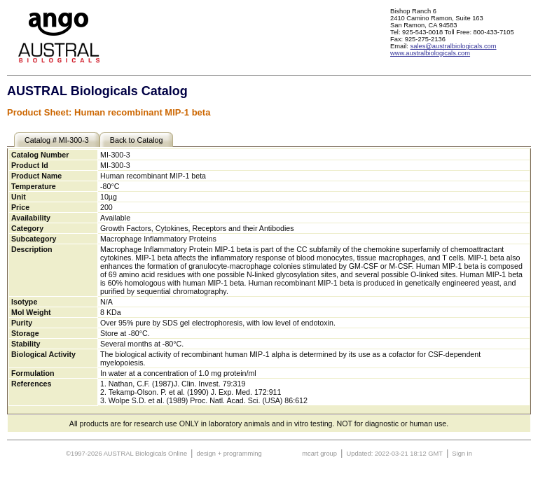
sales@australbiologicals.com (454, 46)
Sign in (462, 453)
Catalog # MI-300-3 (57, 140)
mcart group (319, 453)
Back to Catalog (136, 140)
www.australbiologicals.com (430, 53)
